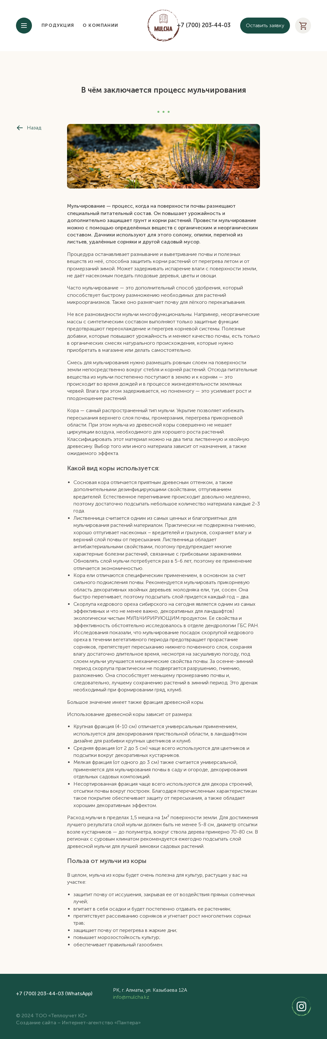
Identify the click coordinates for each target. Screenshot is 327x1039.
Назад (28, 128)
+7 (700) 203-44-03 (204, 25)
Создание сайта (36, 1023)
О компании (100, 25)
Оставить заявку (265, 25)
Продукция (58, 25)
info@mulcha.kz (131, 997)
